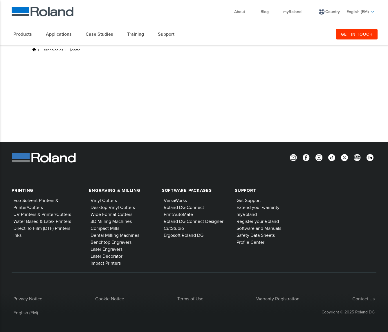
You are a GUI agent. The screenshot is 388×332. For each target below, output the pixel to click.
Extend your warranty (258, 207)
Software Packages (187, 190)
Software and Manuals (259, 228)
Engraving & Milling (114, 190)
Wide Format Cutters (111, 214)
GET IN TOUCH (357, 34)
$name (75, 49)
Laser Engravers (106, 249)
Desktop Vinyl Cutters (113, 207)
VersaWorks (175, 200)
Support (245, 190)
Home (34, 49)
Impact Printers (106, 263)
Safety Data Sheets (256, 235)
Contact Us (363, 298)
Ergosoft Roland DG (183, 235)
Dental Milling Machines (115, 235)
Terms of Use (190, 298)
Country (332, 12)
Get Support (249, 200)
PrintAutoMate (178, 214)
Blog (265, 12)
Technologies (52, 49)
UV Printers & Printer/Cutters (42, 214)
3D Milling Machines (111, 221)
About (242, 12)
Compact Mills (105, 228)
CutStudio (174, 228)
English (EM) (361, 12)
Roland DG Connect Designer (193, 221)
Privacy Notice (27, 298)
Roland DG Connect (184, 207)
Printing (22, 190)
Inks (17, 235)
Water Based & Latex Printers (42, 221)
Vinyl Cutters (104, 200)
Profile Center (250, 242)
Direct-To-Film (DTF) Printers (41, 228)
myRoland (292, 12)
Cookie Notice (109, 298)
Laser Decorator (106, 256)
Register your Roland (258, 221)
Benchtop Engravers (111, 242)
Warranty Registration (277, 298)
